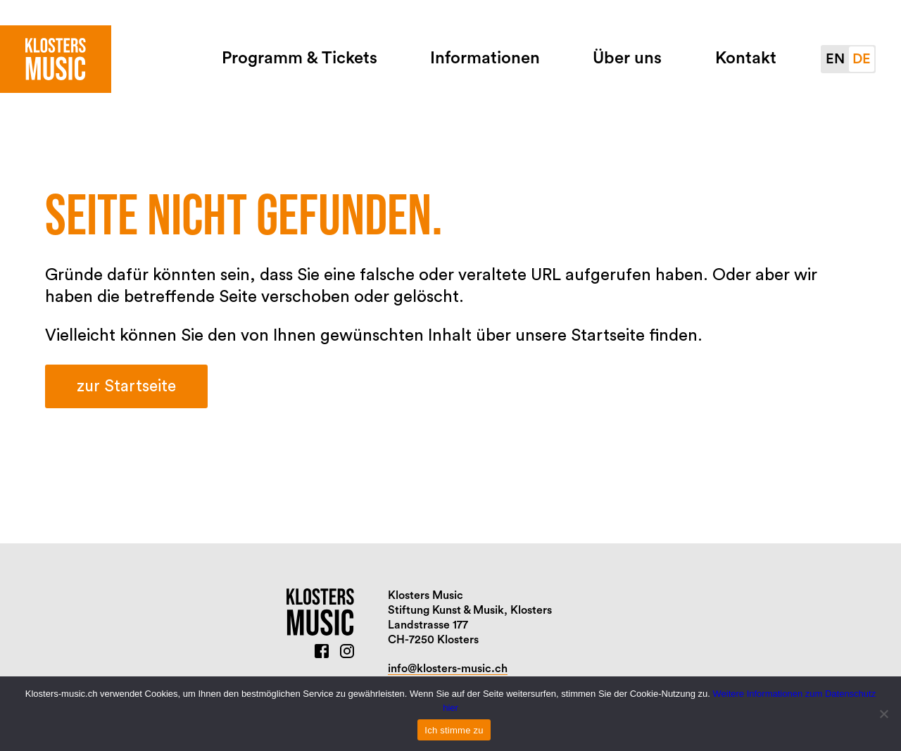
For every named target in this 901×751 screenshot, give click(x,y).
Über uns (627, 58)
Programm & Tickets (299, 58)
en (835, 59)
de (861, 59)
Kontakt (745, 58)
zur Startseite (126, 386)
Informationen (485, 58)
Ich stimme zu (453, 730)
